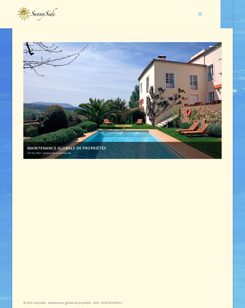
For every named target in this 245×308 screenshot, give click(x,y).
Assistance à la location (118, 207)
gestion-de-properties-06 (57, 153)
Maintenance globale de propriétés (66, 148)
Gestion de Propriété (181, 207)
